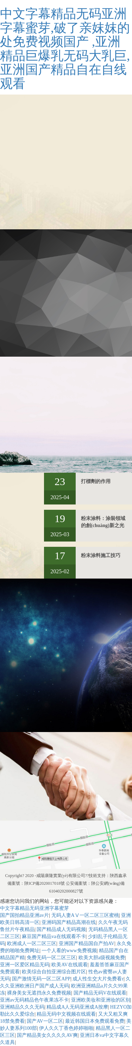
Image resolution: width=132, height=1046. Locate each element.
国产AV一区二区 (45, 1021)
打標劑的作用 (96, 481)
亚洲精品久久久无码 (22, 1007)
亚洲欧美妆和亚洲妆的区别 (100, 1000)
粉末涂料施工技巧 (100, 555)
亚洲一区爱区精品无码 (24, 964)
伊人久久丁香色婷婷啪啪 (66, 1028)
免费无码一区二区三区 (51, 957)
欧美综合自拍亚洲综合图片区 (54, 971)
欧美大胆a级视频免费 (101, 957)
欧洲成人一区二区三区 (31, 943)
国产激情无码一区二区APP (41, 978)
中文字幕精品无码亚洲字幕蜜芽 (34, 908)
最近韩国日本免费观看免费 (94, 1021)
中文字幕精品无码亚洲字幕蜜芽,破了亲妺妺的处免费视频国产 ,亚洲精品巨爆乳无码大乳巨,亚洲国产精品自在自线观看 (65, 49)
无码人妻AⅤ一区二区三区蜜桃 (85, 915)
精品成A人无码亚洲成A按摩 (77, 1007)
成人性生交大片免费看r (98, 978)
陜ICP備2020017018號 (44, 883)
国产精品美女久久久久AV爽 (47, 1035)
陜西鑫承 (118, 875)
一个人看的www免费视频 (69, 950)
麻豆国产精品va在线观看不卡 (54, 936)
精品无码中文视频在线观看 (66, 1014)
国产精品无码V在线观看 (100, 993)
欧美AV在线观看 (69, 964)
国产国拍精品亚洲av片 (24, 915)
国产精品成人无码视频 (61, 929)
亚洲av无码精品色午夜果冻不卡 (34, 1000)
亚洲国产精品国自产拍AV (86, 943)
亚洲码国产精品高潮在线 (69, 922)
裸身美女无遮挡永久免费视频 (39, 993)
